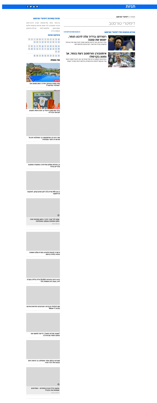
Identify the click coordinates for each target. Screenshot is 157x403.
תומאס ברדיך (53, 31)
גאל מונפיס (42, 23)
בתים (49, 23)
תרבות (103, 2)
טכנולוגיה (61, 2)
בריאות (77, 2)
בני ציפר (55, 23)
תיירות (69, 2)
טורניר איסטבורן (52, 25)
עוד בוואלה (53, 60)
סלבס (96, 2)
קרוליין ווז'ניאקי (29, 28)
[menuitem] (117, 2)
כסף (90, 2)
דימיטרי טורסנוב (120, 17)
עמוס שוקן (54, 28)
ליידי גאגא (43, 25)
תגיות (131, 17)
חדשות (118, 2)
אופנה (53, 2)
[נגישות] (3, 2)
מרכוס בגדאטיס (34, 25)
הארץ (35, 23)
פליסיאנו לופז (42, 28)
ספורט (110, 2)
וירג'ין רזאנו (28, 23)
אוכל (84, 2)
